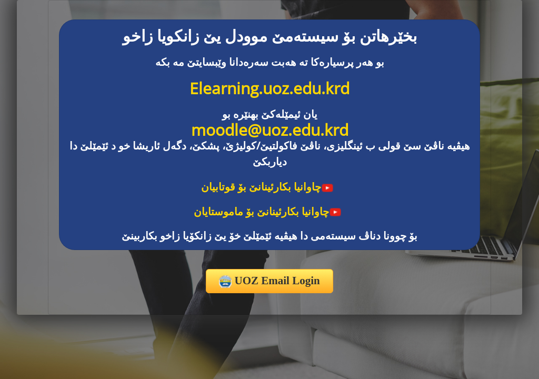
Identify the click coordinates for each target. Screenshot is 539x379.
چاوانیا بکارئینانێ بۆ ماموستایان (268, 211)
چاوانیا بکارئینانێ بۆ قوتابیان (267, 186)
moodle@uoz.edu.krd (269, 130)
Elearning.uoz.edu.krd (269, 88)
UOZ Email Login (269, 281)
